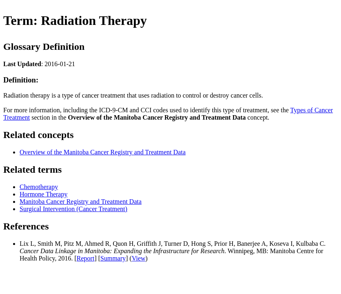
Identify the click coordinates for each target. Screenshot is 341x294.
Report (86, 258)
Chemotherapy (39, 186)
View (139, 258)
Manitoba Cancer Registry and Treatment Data (81, 201)
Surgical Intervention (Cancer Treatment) (73, 208)
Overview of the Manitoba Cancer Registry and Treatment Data (103, 152)
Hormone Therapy (43, 194)
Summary (113, 258)
